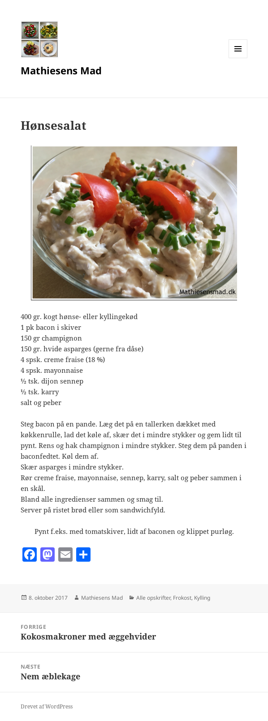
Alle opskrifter (153, 598)
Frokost (182, 598)
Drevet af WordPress (47, 706)
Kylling (202, 598)
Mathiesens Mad (61, 70)
